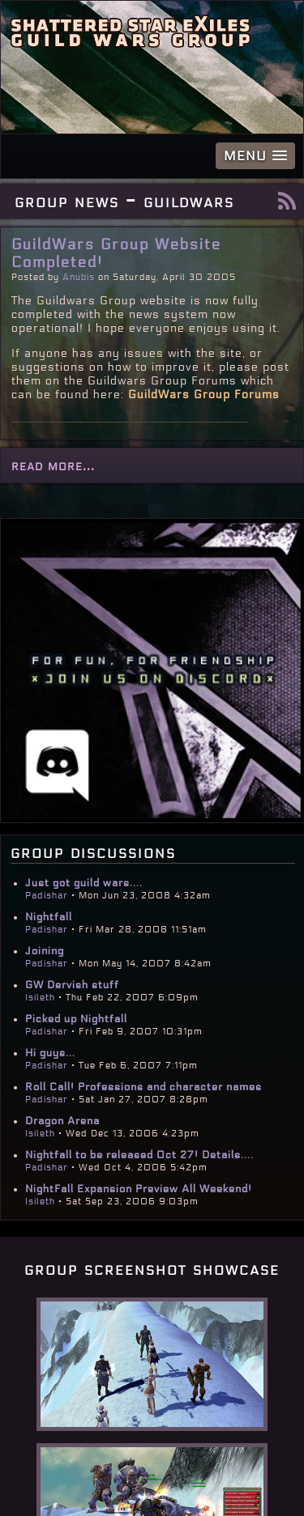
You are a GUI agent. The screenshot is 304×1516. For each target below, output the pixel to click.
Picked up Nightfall (76, 1019)
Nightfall (48, 917)
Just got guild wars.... (84, 883)
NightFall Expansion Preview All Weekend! (138, 1189)
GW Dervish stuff (72, 985)
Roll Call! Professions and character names (143, 1087)
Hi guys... (50, 1053)
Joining (44, 951)
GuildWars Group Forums (204, 394)
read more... (53, 465)
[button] (255, 155)
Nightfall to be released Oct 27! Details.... (139, 1155)
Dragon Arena (62, 1121)
